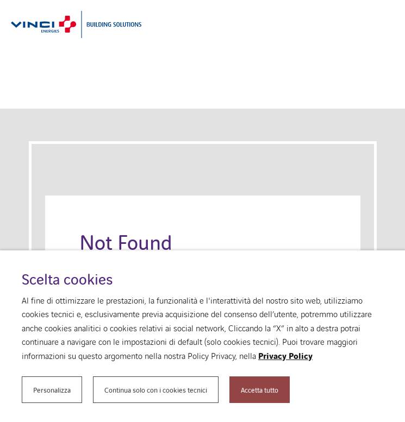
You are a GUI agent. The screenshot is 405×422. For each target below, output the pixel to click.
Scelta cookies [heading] (67, 278)
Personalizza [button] (52, 389)
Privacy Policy (285, 355)
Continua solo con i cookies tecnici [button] (155, 389)
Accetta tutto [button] (259, 389)
